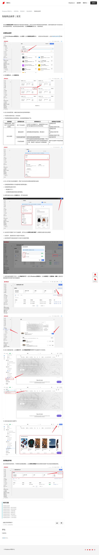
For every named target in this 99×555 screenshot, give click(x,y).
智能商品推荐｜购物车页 (9, 512)
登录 (4, 538)
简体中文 (85, 2)
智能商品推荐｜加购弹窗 (9, 510)
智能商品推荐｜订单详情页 (9, 517)
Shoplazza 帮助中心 (7, 11)
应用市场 (16, 11)
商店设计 (22, 11)
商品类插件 (29, 11)
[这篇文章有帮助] (57, 523)
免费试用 (94, 2)
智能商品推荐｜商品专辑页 (9, 507)
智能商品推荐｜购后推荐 (9, 514)
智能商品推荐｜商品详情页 (9, 509)
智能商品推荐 (37, 11)
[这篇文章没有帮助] (61, 523)
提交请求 (79, 2)
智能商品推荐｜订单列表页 (9, 515)
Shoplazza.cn (72, 2)
